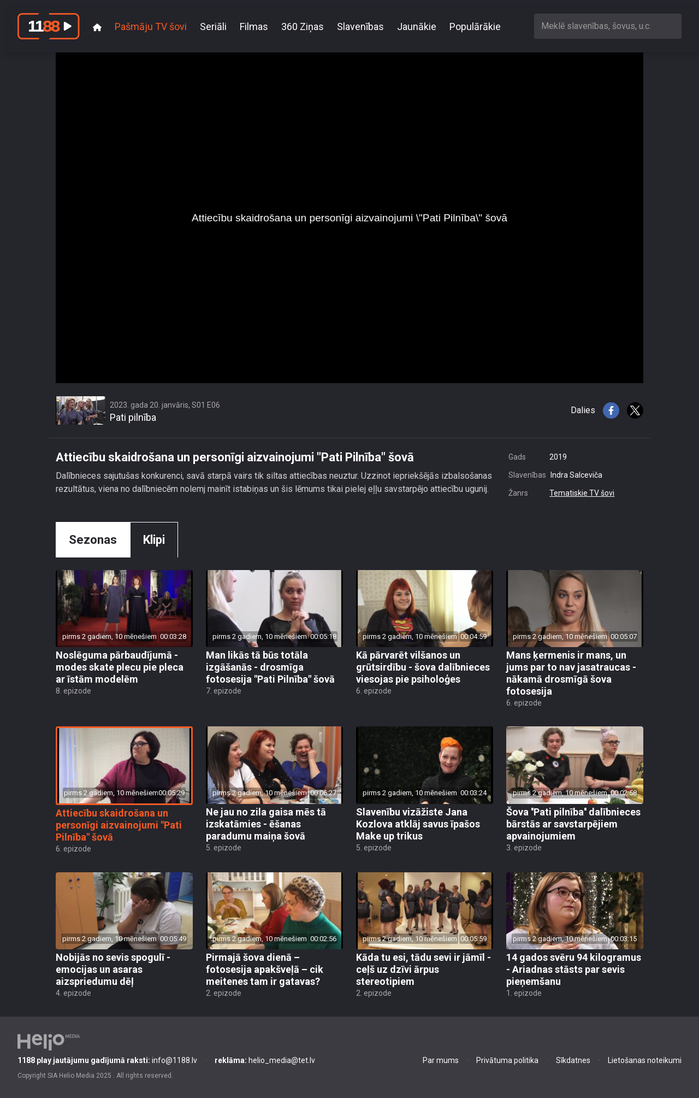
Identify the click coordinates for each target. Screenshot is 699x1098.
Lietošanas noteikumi (645, 1060)
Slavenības (360, 26)
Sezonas (93, 540)
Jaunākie (416, 26)
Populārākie (475, 26)
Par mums (441, 1060)
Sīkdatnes (573, 1060)
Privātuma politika (507, 1060)
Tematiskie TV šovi (581, 493)
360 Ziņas (302, 26)
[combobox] (608, 26)
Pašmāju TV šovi (151, 26)
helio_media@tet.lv (265, 1060)
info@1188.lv (107, 1060)
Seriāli (213, 26)
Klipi (154, 540)
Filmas (254, 26)
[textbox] (608, 26)
